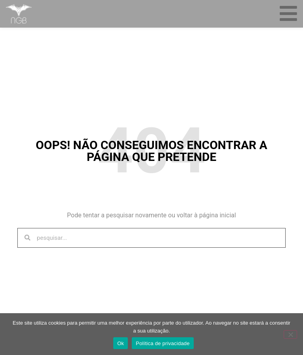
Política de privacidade (163, 343)
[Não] (290, 334)
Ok (120, 343)
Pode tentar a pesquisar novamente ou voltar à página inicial (151, 215)
